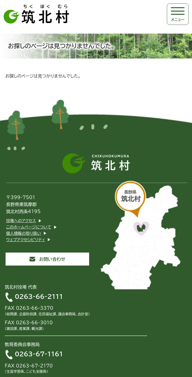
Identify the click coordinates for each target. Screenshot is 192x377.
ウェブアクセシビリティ (25, 240)
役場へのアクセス (21, 221)
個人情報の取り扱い (23, 233)
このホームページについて (28, 227)
